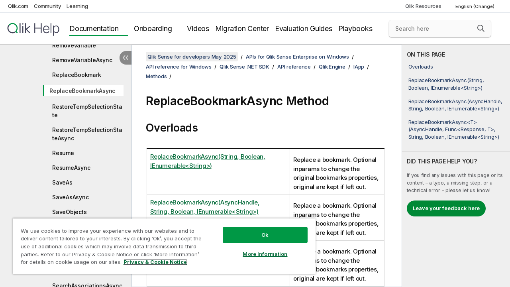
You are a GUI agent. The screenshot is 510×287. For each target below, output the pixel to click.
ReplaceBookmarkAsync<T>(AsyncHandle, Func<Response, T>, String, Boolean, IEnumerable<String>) (453, 129)
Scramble (64, 241)
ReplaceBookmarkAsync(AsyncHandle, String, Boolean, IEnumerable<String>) (455, 105)
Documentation (94, 28)
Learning (77, 6)
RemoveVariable (74, 45)
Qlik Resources (423, 6)
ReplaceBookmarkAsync (82, 90)
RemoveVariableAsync (82, 60)
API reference (294, 66)
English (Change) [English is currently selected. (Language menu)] (475, 6)
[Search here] (440, 28)
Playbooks (355, 28)
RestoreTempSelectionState (87, 110)
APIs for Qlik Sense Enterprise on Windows (297, 56)
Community (47, 6)
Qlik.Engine (332, 66)
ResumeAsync (71, 167)
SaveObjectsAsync (77, 226)
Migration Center (242, 28)
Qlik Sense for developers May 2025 (191, 56)
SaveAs (62, 182)
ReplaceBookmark (76, 74)
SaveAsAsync (70, 197)
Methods (156, 76)
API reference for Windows (179, 66)
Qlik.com (18, 6)
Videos (198, 28)
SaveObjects (69, 211)
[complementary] (456, 166)
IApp (358, 66)
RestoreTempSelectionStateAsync (87, 134)
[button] (481, 28)
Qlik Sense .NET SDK (244, 66)
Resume (63, 152)
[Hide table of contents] (125, 58)
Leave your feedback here (446, 208)
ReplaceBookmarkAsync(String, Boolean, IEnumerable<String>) (446, 83)
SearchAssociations (79, 270)
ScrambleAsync (73, 256)
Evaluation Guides (303, 28)
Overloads (420, 66)
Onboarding (153, 28)
